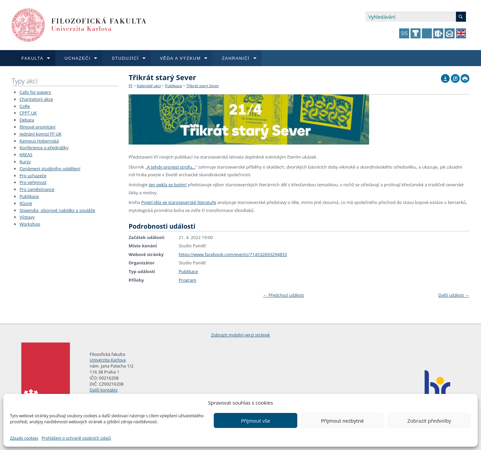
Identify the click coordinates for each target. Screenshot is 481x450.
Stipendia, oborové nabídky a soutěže (57, 210)
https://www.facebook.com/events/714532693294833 (233, 254)
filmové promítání (37, 127)
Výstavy (26, 217)
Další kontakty (104, 390)
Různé (25, 203)
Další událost (453, 295)
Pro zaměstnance (36, 189)
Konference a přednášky (43, 148)
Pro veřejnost (32, 182)
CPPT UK (28, 113)
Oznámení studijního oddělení (49, 169)
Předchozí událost (283, 295)
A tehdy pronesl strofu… (171, 167)
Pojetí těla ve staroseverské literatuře (178, 202)
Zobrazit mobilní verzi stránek (240, 335)
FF (131, 85)
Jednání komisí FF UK (40, 134)
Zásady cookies (24, 438)
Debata (26, 120)
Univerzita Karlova (108, 360)
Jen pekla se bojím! (168, 185)
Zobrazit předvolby (429, 420)
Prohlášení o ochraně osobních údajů (76, 438)
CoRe (24, 106)
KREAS (25, 155)
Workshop (29, 224)
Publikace (29, 196)
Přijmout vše (255, 420)
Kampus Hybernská (39, 141)
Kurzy (25, 162)
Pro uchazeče (32, 176)
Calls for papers (35, 92)
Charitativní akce (36, 99)
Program (187, 280)
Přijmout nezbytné (342, 420)
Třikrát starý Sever (202, 85)
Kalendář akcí (149, 85)
